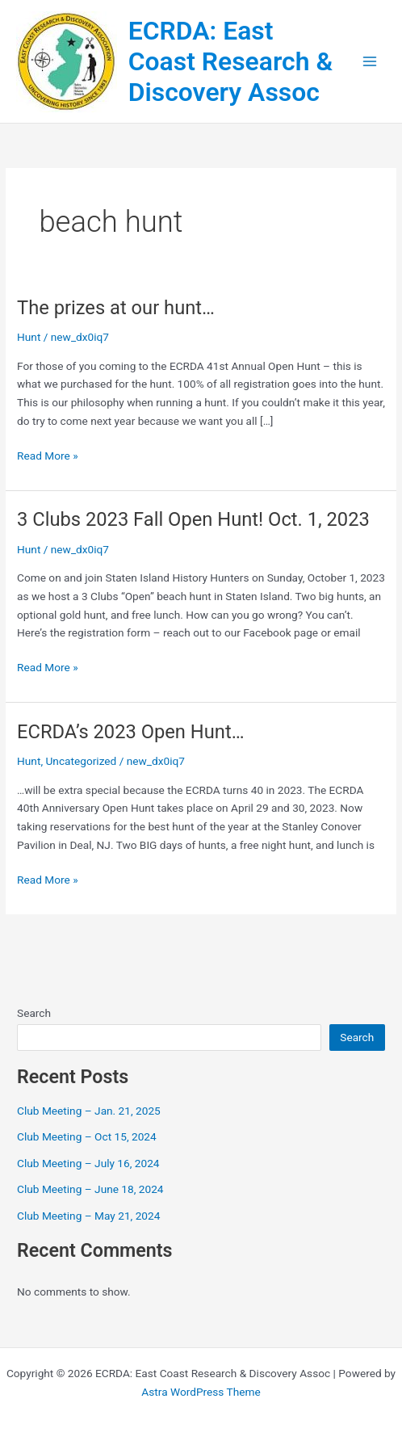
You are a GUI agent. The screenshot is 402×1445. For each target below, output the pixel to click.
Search (34, 1012)
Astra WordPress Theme (200, 1391)
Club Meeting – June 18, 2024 (90, 1188)
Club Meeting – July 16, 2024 (88, 1163)
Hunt (28, 336)
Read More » (47, 456)
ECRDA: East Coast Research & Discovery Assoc (230, 61)
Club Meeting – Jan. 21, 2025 (89, 1110)
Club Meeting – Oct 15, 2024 (87, 1136)
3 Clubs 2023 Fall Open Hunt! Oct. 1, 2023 (193, 519)
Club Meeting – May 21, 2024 (88, 1215)
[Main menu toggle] (370, 61)
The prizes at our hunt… (116, 307)
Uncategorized (80, 760)
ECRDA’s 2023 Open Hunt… (130, 731)
